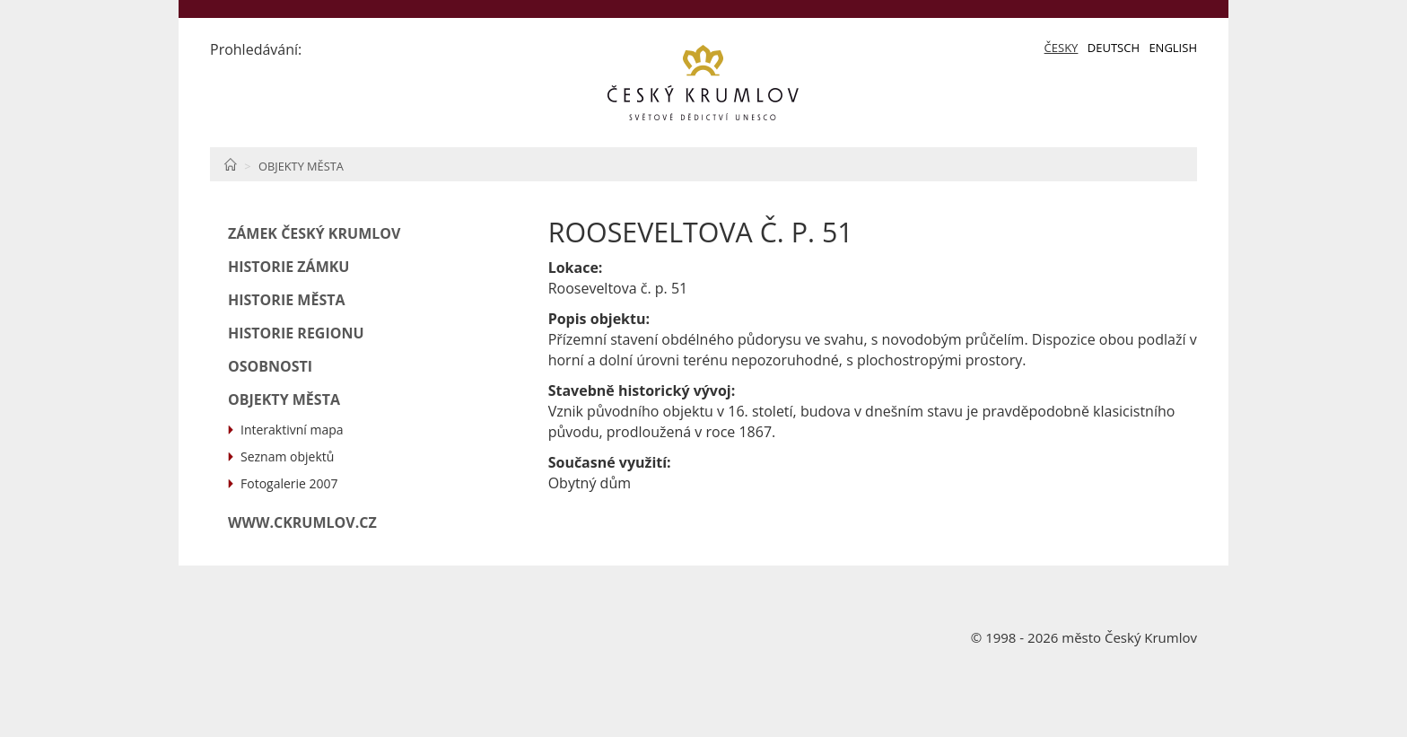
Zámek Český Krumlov (314, 233)
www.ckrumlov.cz (302, 522)
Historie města (286, 300)
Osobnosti (270, 366)
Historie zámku (288, 266)
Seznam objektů (287, 456)
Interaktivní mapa (292, 429)
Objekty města (301, 166)
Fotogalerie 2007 (289, 483)
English (1173, 47)
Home (230, 164)
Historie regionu (296, 333)
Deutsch (1114, 47)
